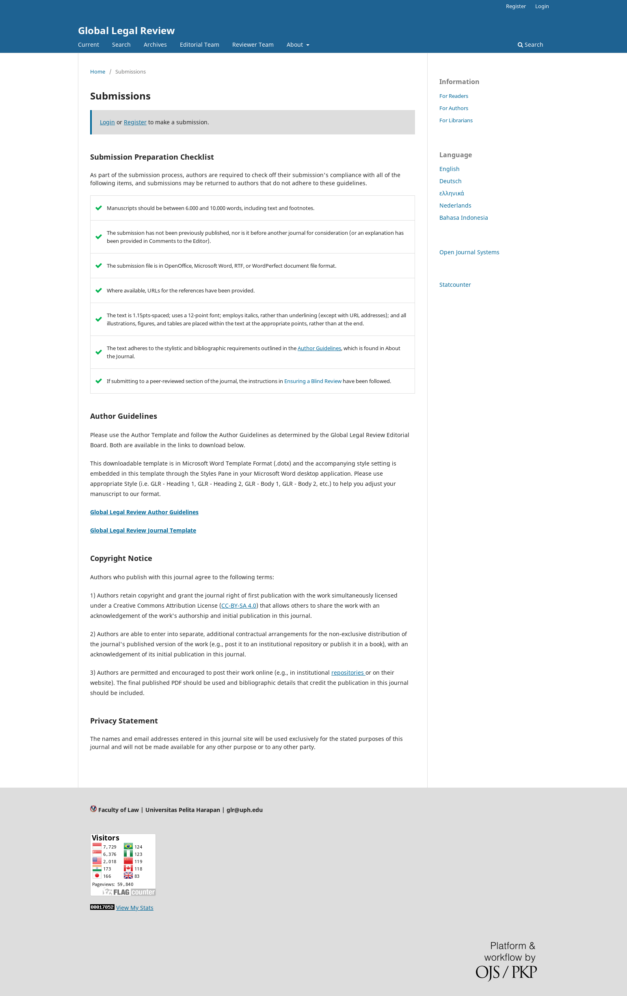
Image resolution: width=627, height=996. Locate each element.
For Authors (453, 108)
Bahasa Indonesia (463, 217)
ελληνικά (451, 193)
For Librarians (456, 120)
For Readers (453, 96)
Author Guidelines (319, 348)
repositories (348, 672)
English (449, 169)
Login (542, 6)
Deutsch (450, 181)
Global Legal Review (126, 30)
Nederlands (455, 205)
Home (97, 71)
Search (121, 44)
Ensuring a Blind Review (313, 381)
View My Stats (135, 908)
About (296, 44)
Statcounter (455, 284)
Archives (155, 44)
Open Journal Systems (469, 252)
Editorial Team (199, 44)
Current (88, 44)
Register (516, 6)
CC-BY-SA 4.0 (238, 605)
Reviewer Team (253, 44)
